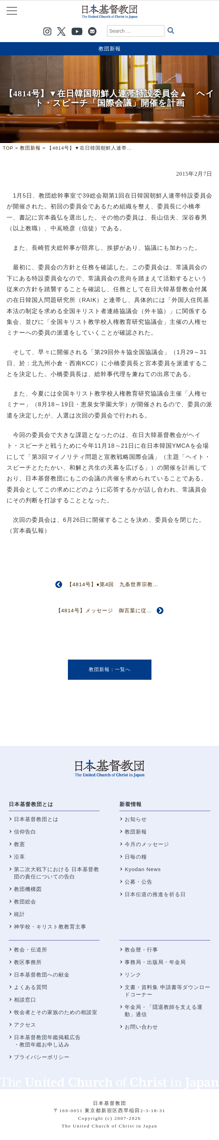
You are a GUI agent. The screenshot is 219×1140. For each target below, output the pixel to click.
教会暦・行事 (141, 949)
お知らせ (136, 819)
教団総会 (25, 901)
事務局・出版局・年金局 (155, 962)
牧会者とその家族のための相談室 (55, 1012)
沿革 (19, 857)
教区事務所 (28, 962)
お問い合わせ (141, 1027)
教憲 (19, 844)
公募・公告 (138, 882)
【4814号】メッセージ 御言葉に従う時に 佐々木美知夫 (129, 610)
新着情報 (130, 804)
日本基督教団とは (31, 804)
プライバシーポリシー (42, 1057)
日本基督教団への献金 (42, 975)
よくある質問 (30, 987)
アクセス (25, 1025)
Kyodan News (143, 869)
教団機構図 (28, 889)
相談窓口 (25, 1000)
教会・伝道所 (30, 949)
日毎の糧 (136, 857)
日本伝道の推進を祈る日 (155, 894)
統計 (19, 914)
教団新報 (110, 48)
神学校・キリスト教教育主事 (50, 927)
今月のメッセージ (147, 844)
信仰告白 (25, 832)
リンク (133, 975)
